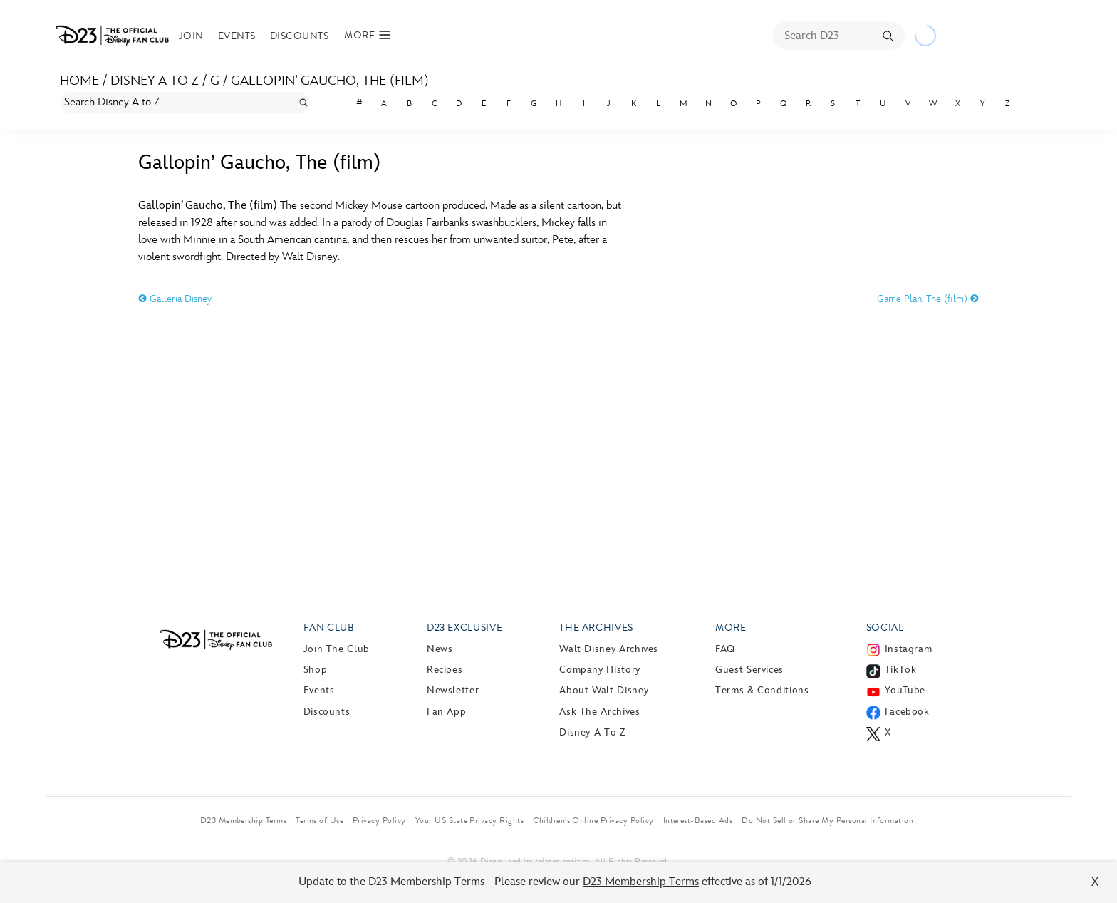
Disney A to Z (154, 81)
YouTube (905, 690)
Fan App (446, 712)
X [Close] (1095, 882)
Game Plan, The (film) (928, 299)
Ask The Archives (599, 712)
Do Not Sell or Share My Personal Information (827, 820)
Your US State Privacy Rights (469, 820)
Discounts (299, 36)
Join (191, 36)
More (731, 627)
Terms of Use (319, 820)
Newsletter (453, 690)
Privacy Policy (379, 820)
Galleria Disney (175, 299)
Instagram (908, 649)
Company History (599, 670)
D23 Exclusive (464, 627)
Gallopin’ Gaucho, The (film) (330, 81)
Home (79, 81)
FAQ (725, 649)
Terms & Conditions (762, 690)
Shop (315, 670)
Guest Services (749, 670)
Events (237, 36)
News (440, 649)
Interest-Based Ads (698, 820)
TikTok (901, 670)
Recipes (444, 670)
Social (885, 627)
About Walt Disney (603, 690)
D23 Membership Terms (641, 882)
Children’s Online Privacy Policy (593, 820)
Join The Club (336, 649)
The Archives (596, 627)
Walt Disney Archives (608, 649)
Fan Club (329, 627)
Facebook (907, 712)
